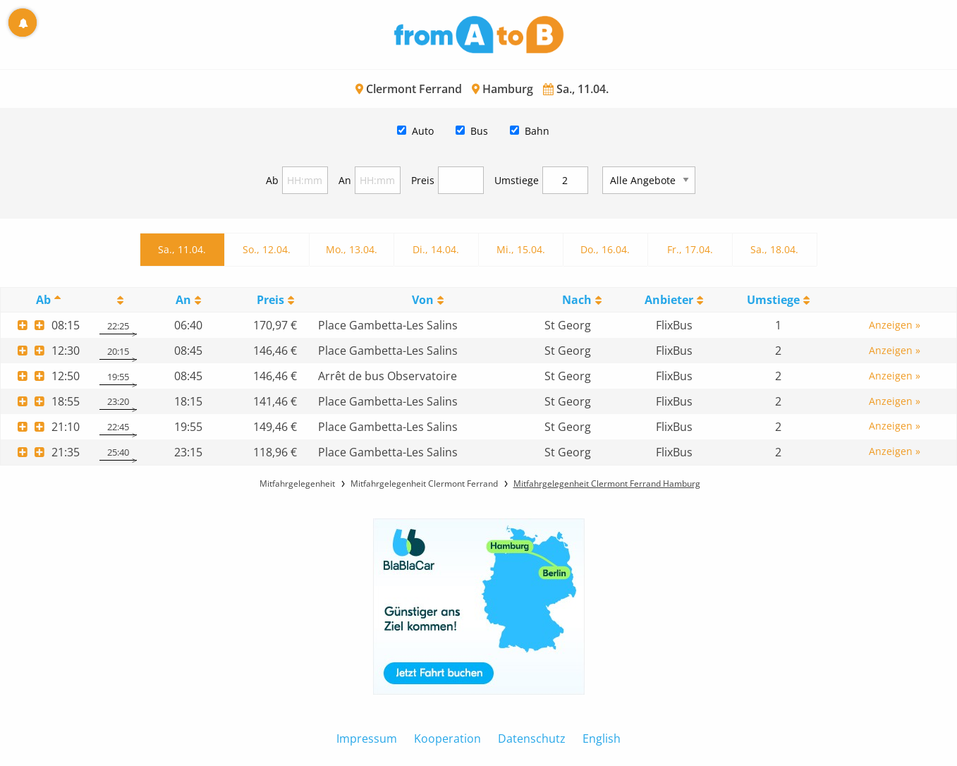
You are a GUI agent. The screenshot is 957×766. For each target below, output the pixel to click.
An (345, 180)
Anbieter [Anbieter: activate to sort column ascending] (669, 300)
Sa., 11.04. (182, 249)
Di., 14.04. (436, 249)
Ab (272, 180)
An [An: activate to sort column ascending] (183, 300)
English (602, 738)
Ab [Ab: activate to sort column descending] (43, 300)
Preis (422, 180)
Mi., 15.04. (520, 249)
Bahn (537, 131)
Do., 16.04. (605, 249)
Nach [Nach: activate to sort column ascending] (577, 300)
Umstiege (516, 180)
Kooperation (447, 738)
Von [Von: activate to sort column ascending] (423, 300)
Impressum (366, 738)
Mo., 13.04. (351, 249)
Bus (479, 131)
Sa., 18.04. (774, 249)
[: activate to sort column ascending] (118, 300)
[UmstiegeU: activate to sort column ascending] (778, 300)
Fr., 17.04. (690, 249)
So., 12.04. (267, 249)
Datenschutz (532, 738)
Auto (423, 131)
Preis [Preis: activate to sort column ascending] (270, 300)
